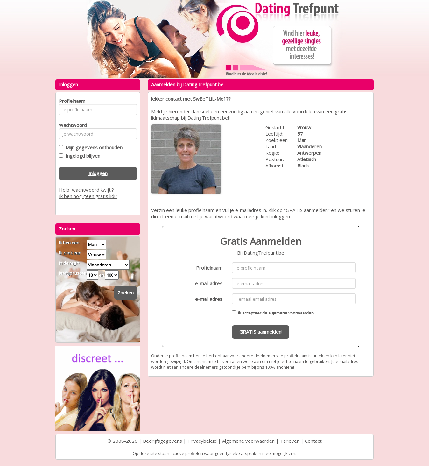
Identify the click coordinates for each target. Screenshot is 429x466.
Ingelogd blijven (81, 155)
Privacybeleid (202, 441)
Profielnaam (209, 268)
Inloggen (98, 173)
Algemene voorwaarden (248, 441)
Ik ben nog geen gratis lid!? (88, 196)
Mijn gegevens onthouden (93, 147)
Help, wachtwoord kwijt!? (86, 190)
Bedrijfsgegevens (162, 441)
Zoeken (125, 292)
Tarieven (289, 441)
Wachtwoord (71, 125)
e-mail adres (208, 283)
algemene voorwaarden (291, 313)
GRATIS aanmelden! (260, 331)
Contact (313, 441)
